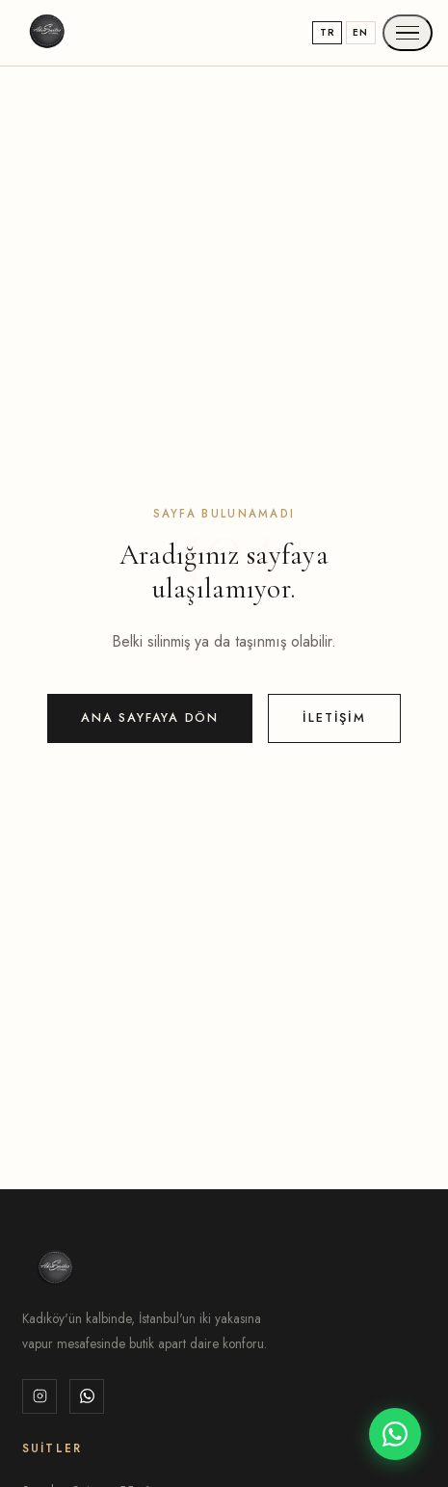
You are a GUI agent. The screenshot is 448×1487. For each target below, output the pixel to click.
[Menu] (407, 33)
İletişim (334, 717)
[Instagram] (39, 1396)
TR (327, 32)
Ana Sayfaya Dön (150, 717)
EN (360, 32)
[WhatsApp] (86, 1396)
